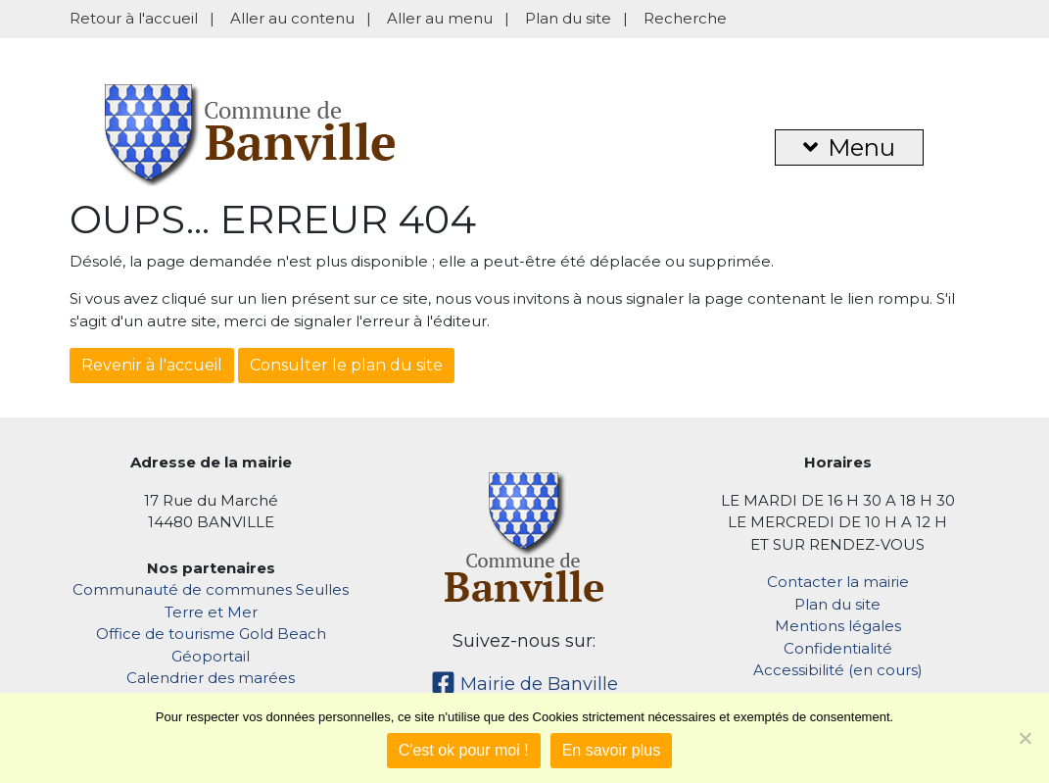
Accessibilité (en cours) (838, 670)
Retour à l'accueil (134, 18)
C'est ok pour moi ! (464, 750)
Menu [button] (849, 147)
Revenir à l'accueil (151, 365)
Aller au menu (440, 18)
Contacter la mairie (838, 581)
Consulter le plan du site (346, 365)
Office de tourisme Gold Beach (211, 633)
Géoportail (210, 656)
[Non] (1024, 738)
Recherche (685, 18)
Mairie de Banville (524, 684)
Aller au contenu (292, 18)
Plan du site (568, 18)
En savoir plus (611, 750)
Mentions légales (838, 625)
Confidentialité (838, 648)
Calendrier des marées (210, 677)
